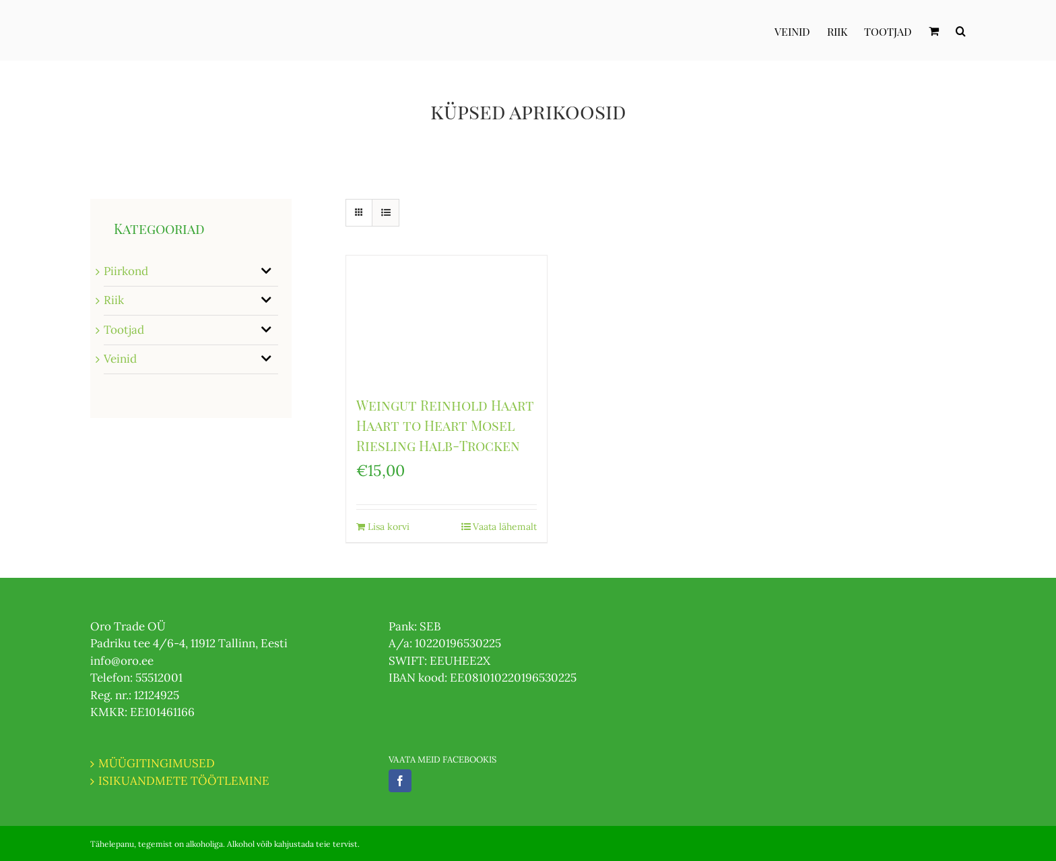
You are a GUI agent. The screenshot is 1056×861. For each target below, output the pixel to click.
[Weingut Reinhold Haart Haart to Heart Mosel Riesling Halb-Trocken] (446, 319)
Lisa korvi (388, 527)
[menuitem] (800, 30)
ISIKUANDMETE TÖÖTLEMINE (183, 780)
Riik (114, 300)
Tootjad (124, 329)
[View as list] (385, 213)
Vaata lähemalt (505, 527)
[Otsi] (961, 30)
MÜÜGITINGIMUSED (156, 763)
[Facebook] (400, 780)
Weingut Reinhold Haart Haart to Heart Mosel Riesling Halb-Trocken (445, 425)
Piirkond (126, 271)
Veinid (120, 358)
